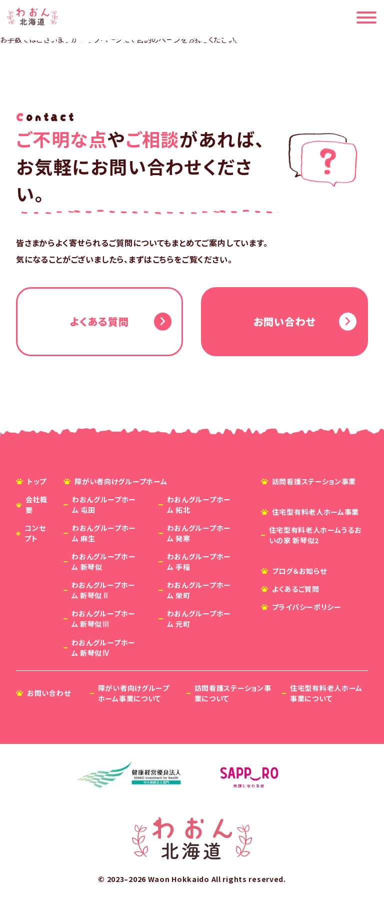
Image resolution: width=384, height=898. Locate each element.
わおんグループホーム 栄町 (199, 590)
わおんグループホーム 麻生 (104, 533)
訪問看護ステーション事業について (233, 693)
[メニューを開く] (366, 18)
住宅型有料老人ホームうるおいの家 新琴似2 (315, 535)
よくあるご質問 (296, 589)
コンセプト (35, 533)
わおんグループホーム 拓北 (199, 504)
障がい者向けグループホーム (120, 481)
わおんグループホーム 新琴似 (104, 561)
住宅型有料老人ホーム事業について (326, 693)
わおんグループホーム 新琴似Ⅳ (104, 647)
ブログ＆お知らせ (299, 571)
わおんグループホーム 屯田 (104, 504)
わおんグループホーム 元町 (199, 619)
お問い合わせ (285, 321)
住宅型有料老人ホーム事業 (315, 512)
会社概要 (37, 504)
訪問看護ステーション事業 (314, 481)
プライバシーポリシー (307, 607)
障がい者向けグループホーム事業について (134, 693)
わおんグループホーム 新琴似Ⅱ (104, 590)
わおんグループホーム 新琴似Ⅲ (104, 619)
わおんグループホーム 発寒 (199, 533)
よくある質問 (99, 321)
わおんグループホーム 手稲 (199, 561)
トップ (36, 481)
